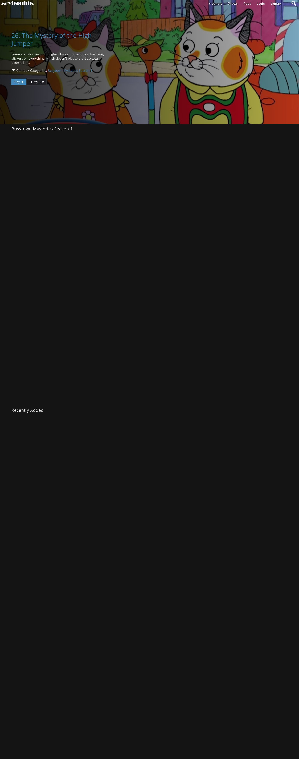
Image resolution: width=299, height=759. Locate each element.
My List (37, 82)
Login (261, 3)
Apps (247, 3)
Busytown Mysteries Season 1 (70, 71)
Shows (233, 3)
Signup (276, 3)
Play (19, 82)
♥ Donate (215, 3)
